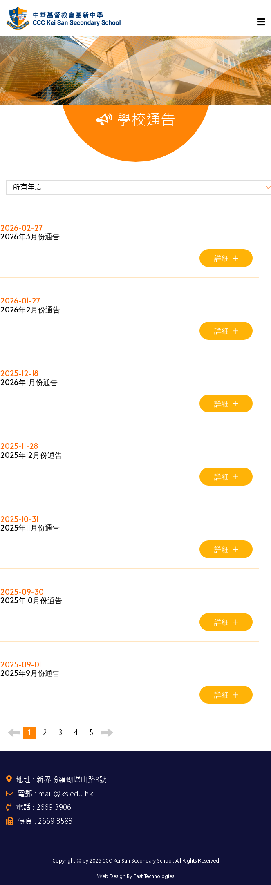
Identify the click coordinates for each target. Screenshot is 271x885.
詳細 (226, 258)
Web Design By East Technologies (135, 876)
